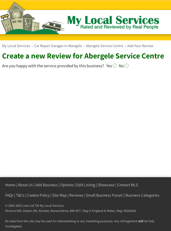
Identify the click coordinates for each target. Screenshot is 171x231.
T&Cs (20, 195)
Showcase (106, 184)
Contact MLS (127, 184)
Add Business (46, 184)
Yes (112, 66)
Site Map (59, 195)
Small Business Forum (104, 195)
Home (10, 184)
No (124, 66)
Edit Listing (85, 184)
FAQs (9, 195)
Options (67, 184)
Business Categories (142, 195)
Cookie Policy (38, 195)
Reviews (76, 195)
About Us (25, 184)
